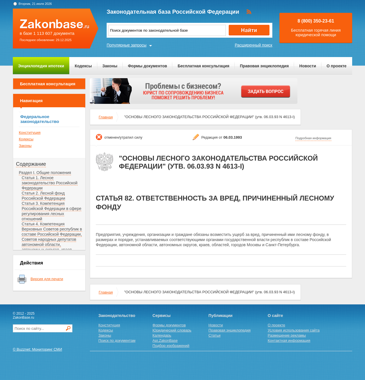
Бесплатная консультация (203, 66)
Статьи (214, 335)
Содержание (31, 164)
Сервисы (162, 315)
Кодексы (83, 66)
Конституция (29, 132)
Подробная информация (313, 138)
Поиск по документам (116, 340)
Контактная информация (289, 340)
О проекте (336, 66)
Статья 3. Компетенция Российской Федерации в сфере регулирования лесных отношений (51, 211)
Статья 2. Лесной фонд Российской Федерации (43, 196)
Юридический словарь (172, 330)
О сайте (275, 315)
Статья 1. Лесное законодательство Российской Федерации (50, 182)
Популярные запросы (127, 45)
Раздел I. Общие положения (45, 172)
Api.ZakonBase (165, 340)
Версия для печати (47, 279)
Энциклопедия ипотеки (41, 66)
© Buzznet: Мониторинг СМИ (37, 349)
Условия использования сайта (294, 330)
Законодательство (116, 315)
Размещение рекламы (287, 335)
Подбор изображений (171, 345)
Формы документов (147, 66)
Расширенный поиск (253, 45)
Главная (106, 117)
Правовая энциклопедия (264, 66)
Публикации (220, 315)
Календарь (162, 335)
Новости (307, 66)
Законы (109, 66)
